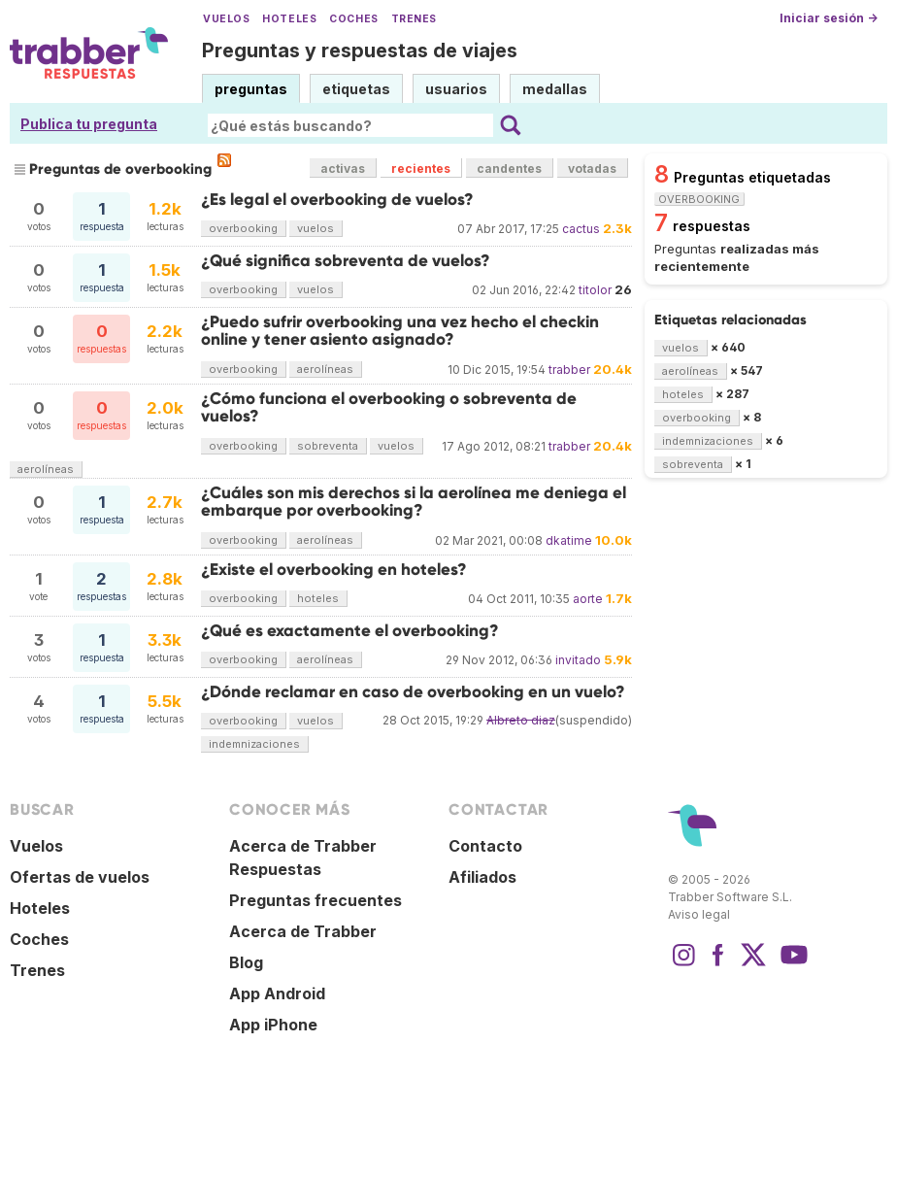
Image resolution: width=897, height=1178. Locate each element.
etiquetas (356, 89)
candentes (509, 168)
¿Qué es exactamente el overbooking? (350, 631)
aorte (588, 598)
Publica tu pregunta (88, 124)
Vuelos (226, 19)
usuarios (456, 89)
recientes (420, 168)
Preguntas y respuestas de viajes (359, 50)
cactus (581, 228)
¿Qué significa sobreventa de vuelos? (345, 261)
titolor (595, 290)
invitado (578, 660)
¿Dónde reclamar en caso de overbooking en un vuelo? (413, 692)
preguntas (251, 89)
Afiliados (482, 877)
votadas (592, 168)
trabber (569, 369)
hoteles (318, 598)
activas (342, 168)
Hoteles (289, 19)
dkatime (569, 540)
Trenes (414, 19)
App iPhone (273, 1024)
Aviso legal (699, 914)
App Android (277, 993)
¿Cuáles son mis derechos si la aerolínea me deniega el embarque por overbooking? (413, 502)
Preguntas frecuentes (315, 900)
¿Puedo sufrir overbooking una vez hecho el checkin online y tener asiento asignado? (400, 331)
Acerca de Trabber (303, 931)
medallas (554, 89)
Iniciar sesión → (829, 18)
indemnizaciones (254, 744)
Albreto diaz (520, 720)
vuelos (315, 228)
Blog (246, 962)
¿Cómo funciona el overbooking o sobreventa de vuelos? (389, 407)
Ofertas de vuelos (80, 877)
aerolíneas (325, 369)
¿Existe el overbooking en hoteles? (334, 569)
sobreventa (327, 446)
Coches (353, 19)
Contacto (485, 846)
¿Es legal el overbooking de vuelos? (337, 199)
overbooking (243, 228)
